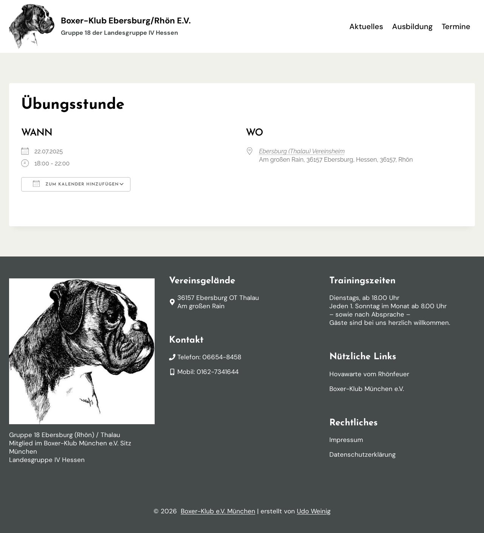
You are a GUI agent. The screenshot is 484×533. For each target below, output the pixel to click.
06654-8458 (221, 357)
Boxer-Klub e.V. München (218, 511)
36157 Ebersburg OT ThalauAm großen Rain (218, 302)
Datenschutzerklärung (362, 454)
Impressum (346, 440)
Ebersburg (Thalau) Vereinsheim (302, 151)
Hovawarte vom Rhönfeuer (369, 374)
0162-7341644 (218, 372)
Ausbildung (412, 26)
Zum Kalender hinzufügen (76, 183)
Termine (456, 26)
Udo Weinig (313, 511)
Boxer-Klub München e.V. (366, 389)
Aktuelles (366, 26)
